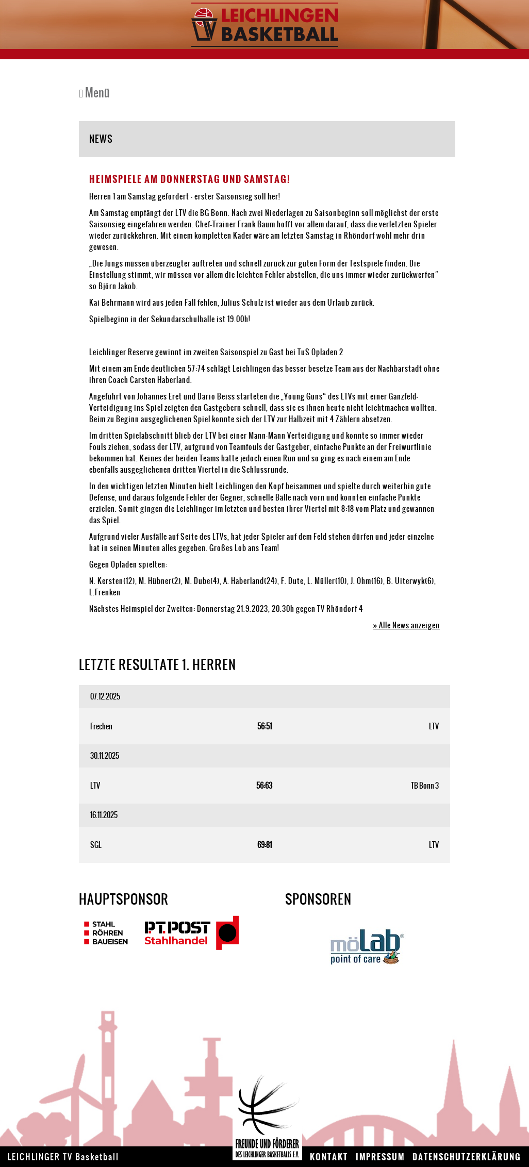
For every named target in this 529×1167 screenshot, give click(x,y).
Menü (94, 92)
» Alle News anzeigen (406, 625)
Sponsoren (318, 899)
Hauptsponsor (124, 899)
